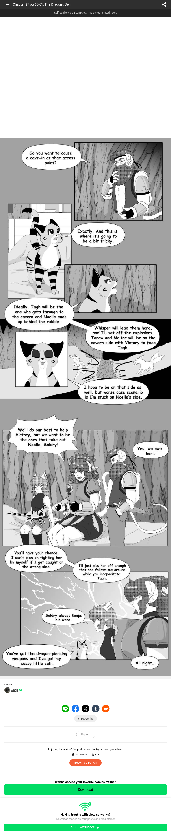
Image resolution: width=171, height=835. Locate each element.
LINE (65, 708)
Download (85, 790)
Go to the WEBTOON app (85, 827)
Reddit (106, 708)
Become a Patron (85, 762)
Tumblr (96, 708)
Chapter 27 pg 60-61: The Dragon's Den (42, 4)
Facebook (75, 708)
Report (85, 734)
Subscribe (87, 718)
